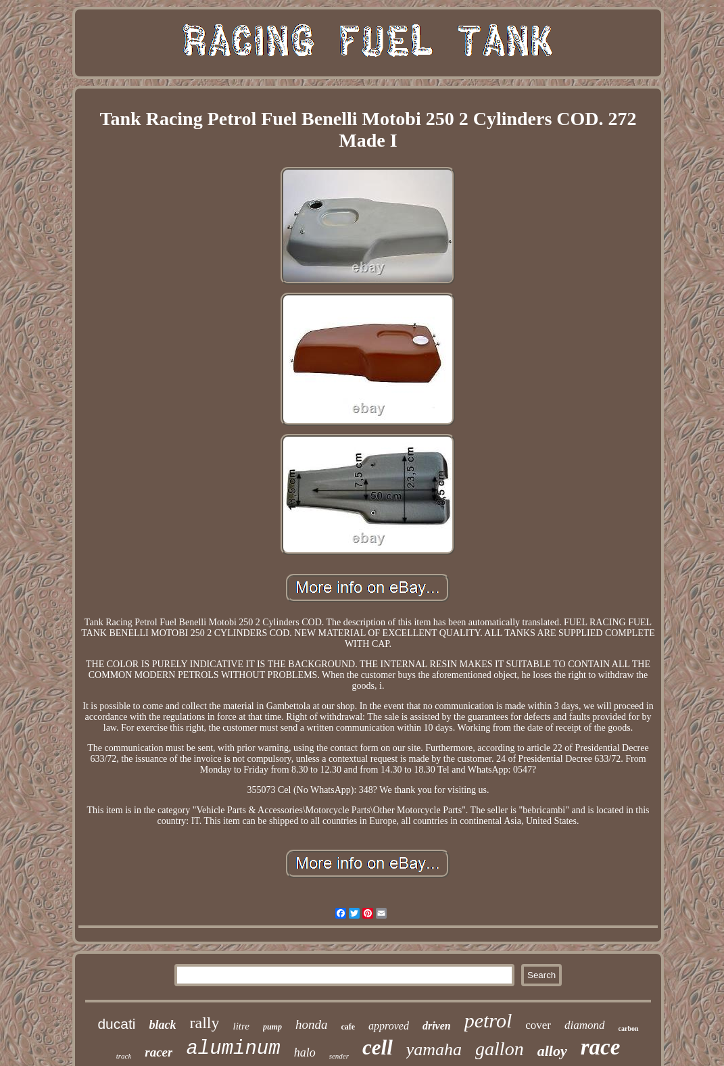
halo (305, 1052)
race (601, 1047)
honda (311, 1024)
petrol (488, 1020)
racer (158, 1052)
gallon (499, 1048)
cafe (348, 1027)
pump (272, 1027)
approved (388, 1026)
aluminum (233, 1049)
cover (538, 1025)
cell (377, 1047)
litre (241, 1026)
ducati (116, 1024)
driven (437, 1026)
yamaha (434, 1049)
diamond (584, 1025)
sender (339, 1056)
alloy (552, 1050)
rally (204, 1023)
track (124, 1056)
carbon (629, 1028)
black (162, 1025)
